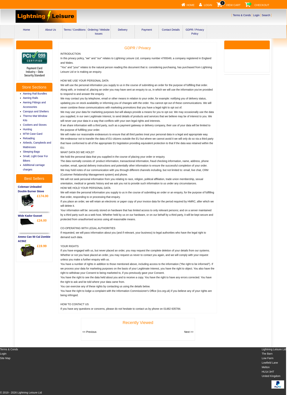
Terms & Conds (242, 15)
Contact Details (171, 29)
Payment (147, 29)
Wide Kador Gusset (30, 215)
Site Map (5, 358)
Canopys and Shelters (36, 111)
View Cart (233, 5)
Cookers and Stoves (35, 124)
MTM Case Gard (32, 133)
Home (191, 5)
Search (266, 15)
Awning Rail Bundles (35, 93)
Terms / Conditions (74, 29)
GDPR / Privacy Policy (195, 31)
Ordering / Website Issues (99, 31)
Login (208, 5)
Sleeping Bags (31, 151)
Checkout (262, 5)
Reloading (29, 138)
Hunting (27, 129)
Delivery (123, 29)
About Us (50, 29)
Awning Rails (30, 97)
